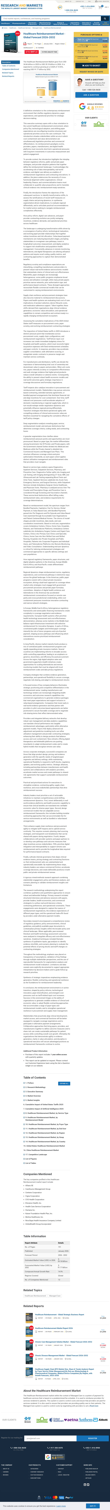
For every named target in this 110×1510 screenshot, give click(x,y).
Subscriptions (35, 1478)
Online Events (90, 1475)
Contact (61, 1469)
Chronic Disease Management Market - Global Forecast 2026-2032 (61, 1355)
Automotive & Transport (74, 23)
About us (6, 1469)
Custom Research (36, 1475)
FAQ (89, 1)
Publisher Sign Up (91, 1469)
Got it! (93, 1506)
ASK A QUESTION (91, 95)
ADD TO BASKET (91, 65)
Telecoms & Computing (86, 23)
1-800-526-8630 (71, 10)
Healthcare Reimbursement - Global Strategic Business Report (59, 1315)
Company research (37, 1472)
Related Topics (7, 73)
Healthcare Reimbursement (35, 1296)
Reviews (5, 1475)
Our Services (105, 23)
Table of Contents (8, 66)
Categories (34, 1469)
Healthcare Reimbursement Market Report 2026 (54, 1328)
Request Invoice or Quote (91, 72)
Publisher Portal (91, 1472)
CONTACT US (80, 1)
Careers (6, 1472)
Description (6, 62)
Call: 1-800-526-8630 (91, 90)
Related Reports (8, 76)
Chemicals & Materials (32, 23)
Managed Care (54, 1296)
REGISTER (92, 1438)
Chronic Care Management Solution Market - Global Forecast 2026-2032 (63, 1342)
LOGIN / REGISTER (102, 1)
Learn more (61, 1506)
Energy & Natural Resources (60, 23)
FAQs (59, 1472)
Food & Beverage (96, 23)
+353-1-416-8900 (87, 6)
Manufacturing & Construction (45, 23)
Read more (94, 1406)
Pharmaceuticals (18, 23)
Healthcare (5, 23)
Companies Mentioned (10, 69)
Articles (88, 1478)
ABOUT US (68, 1)
